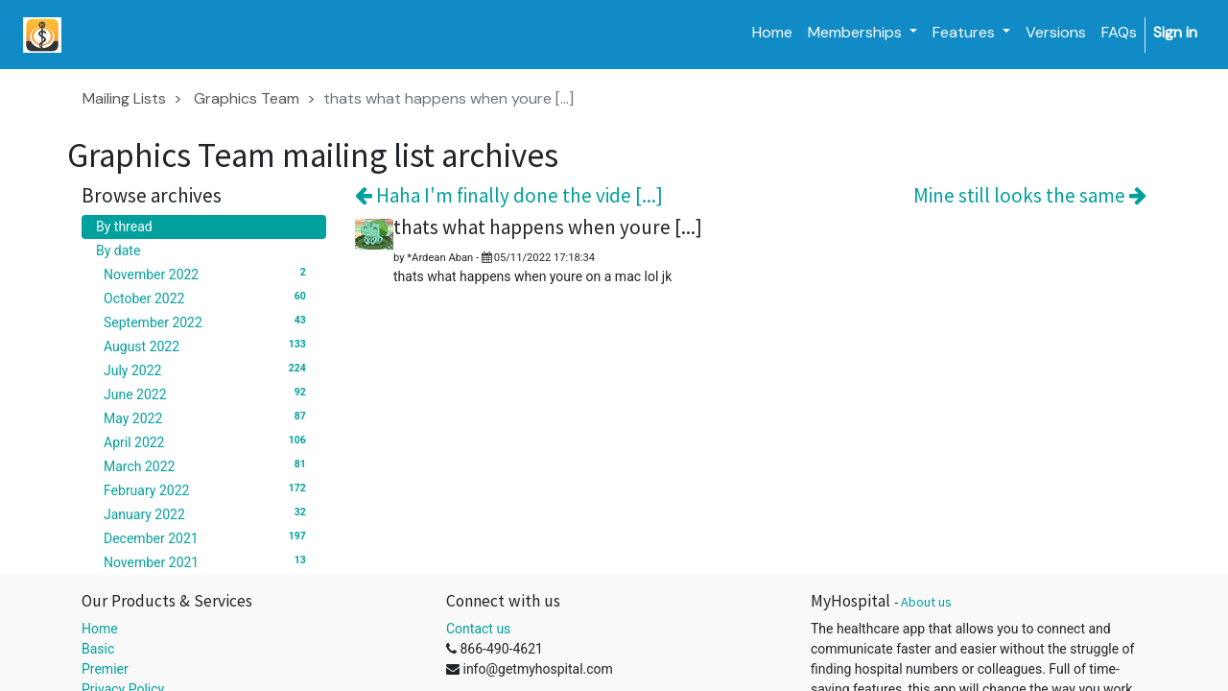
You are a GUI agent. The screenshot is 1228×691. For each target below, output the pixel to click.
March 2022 (208, 465)
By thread (124, 226)
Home (100, 628)
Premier (105, 669)
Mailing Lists (124, 98)
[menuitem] (772, 32)
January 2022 (208, 513)
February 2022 (208, 489)
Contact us (478, 628)
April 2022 (208, 441)
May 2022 (208, 417)
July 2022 (208, 369)
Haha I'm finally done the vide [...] (509, 195)
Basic (98, 648)
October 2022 (208, 297)
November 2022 (208, 273)
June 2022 (208, 393)
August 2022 (208, 345)
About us (926, 601)
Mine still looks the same (1029, 195)
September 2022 (208, 321)
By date (118, 250)
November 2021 (208, 561)
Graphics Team (246, 98)
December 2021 (208, 537)
